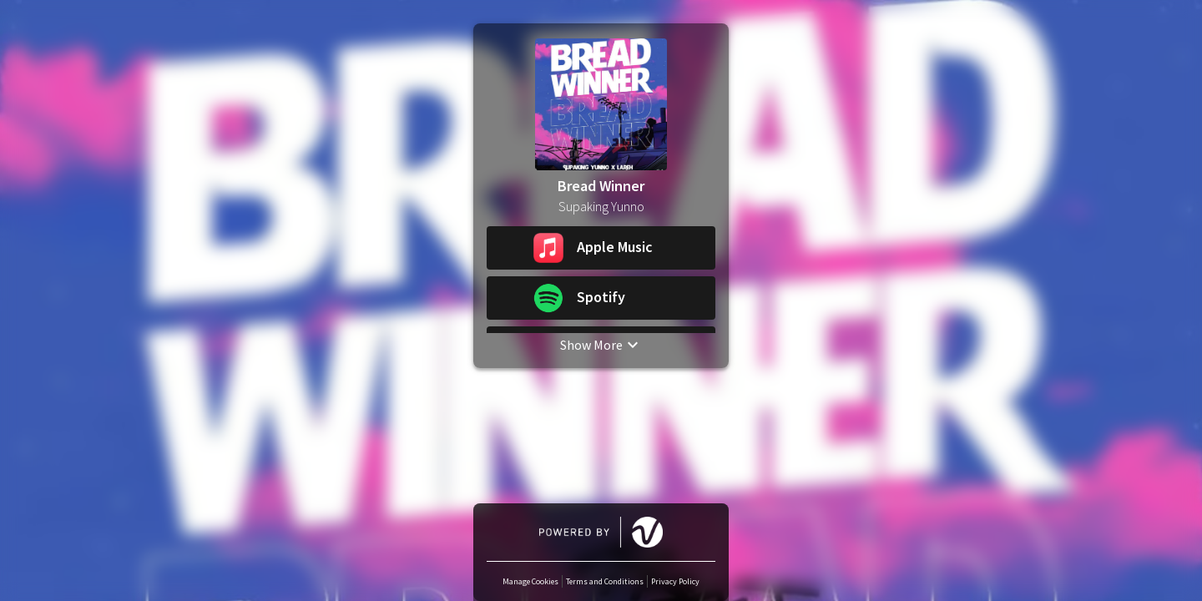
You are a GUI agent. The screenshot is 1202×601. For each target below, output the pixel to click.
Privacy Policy (675, 581)
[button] (601, 248)
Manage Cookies (530, 581)
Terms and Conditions (605, 581)
